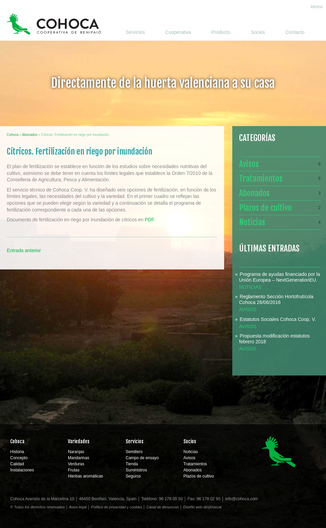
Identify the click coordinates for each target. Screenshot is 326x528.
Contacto (294, 32)
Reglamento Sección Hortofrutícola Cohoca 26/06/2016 (276, 299)
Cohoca (54, 24)
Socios (258, 32)
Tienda (132, 464)
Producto (220, 32)
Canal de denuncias (162, 507)
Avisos (280, 164)
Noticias (280, 222)
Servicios (135, 32)
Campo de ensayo (142, 457)
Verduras (76, 464)
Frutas (73, 470)
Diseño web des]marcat (202, 507)
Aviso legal (78, 507)
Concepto (19, 457)
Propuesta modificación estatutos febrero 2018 (274, 338)
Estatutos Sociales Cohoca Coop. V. (278, 319)
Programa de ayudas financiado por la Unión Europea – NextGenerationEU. (279, 277)
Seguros (133, 476)
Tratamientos (280, 179)
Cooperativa (178, 32)
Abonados (280, 193)
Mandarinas (78, 457)
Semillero (134, 451)
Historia (17, 451)
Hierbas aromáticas (85, 476)
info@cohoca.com (241, 498)
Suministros (136, 470)
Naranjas (76, 451)
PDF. (150, 219)
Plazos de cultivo (280, 208)
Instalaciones (22, 470)
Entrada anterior (24, 250)
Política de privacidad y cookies (116, 507)
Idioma (316, 6)
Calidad (17, 464)
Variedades (78, 441)
